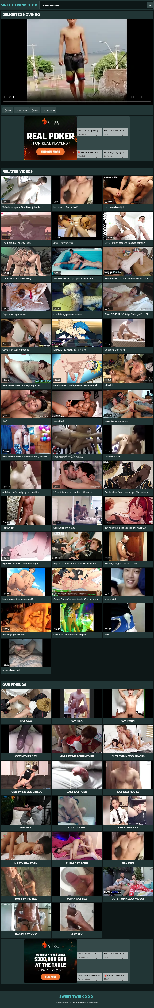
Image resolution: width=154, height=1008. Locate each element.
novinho (50, 110)
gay (9, 110)
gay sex (23, 110)
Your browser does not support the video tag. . (77, 62)
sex (36, 110)
